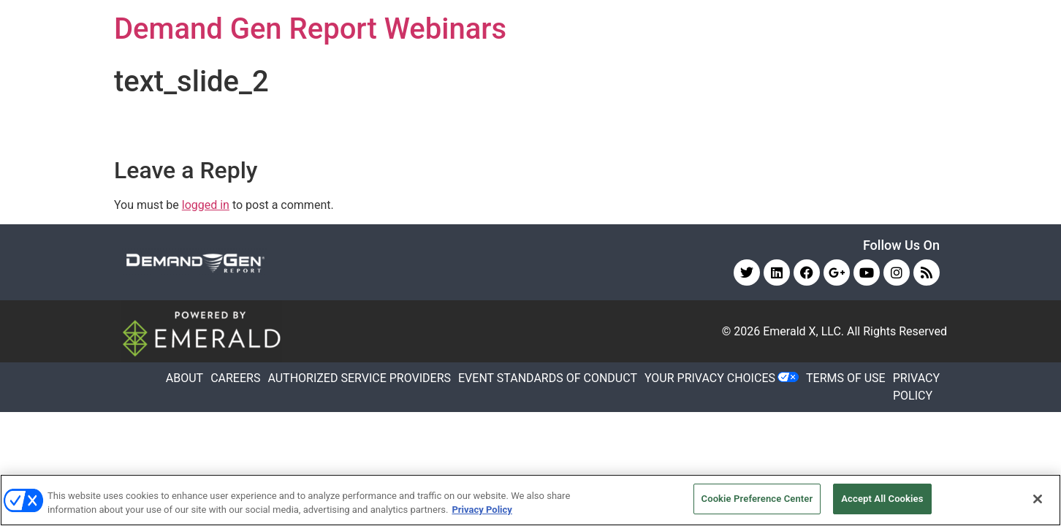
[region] (530, 500)
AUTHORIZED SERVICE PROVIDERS (359, 378)
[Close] (1038, 499)
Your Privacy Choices (709, 378)
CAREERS (235, 378)
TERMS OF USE (846, 378)
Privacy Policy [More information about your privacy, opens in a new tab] (482, 510)
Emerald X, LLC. (803, 331)
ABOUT (184, 378)
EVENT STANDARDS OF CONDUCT (547, 378)
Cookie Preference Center (757, 498)
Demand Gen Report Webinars (310, 29)
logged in (205, 205)
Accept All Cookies (882, 498)
